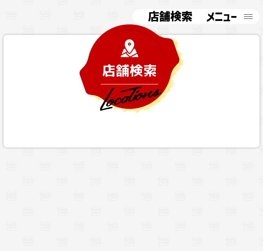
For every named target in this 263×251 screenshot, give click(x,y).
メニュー (218, 16)
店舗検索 (165, 16)
